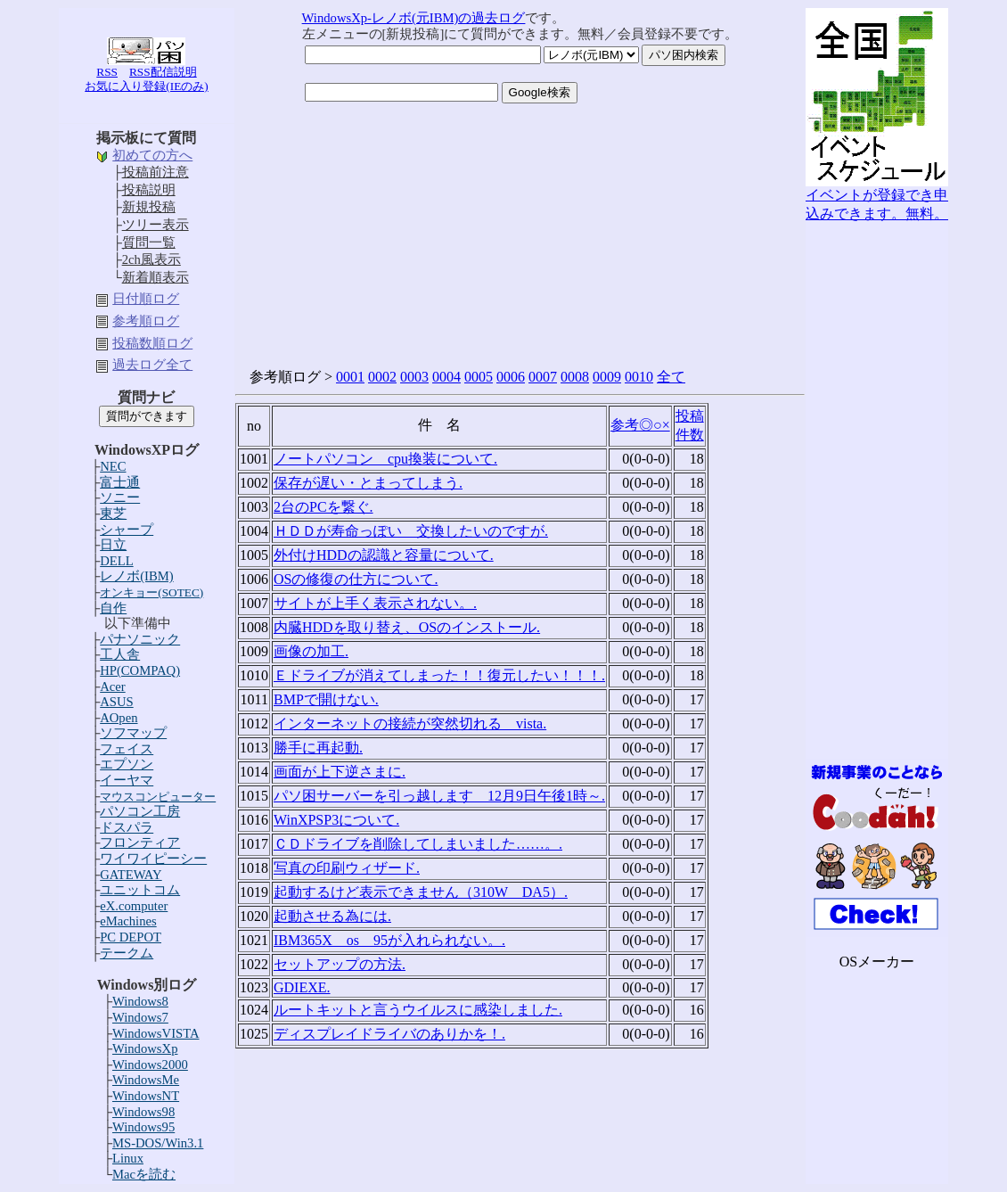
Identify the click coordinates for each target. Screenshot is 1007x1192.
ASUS (116, 702)
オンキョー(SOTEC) (151, 592)
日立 (113, 545)
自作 (113, 608)
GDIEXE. (302, 987)
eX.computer (134, 906)
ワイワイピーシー (153, 858)
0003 (414, 376)
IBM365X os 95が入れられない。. (389, 940)
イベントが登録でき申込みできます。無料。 (877, 197)
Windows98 (143, 1112)
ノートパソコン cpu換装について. (385, 458)
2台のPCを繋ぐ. (323, 506)
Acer (112, 686)
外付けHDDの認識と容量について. (384, 555)
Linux (127, 1158)
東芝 (113, 513)
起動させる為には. (332, 916)
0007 (542, 376)
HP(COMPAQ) (140, 670)
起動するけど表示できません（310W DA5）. (421, 892)
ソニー (120, 497)
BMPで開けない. (326, 699)
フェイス (126, 749)
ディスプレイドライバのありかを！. (389, 1033)
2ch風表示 (151, 259)
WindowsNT (145, 1096)
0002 (382, 376)
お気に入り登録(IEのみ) (146, 86)
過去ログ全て (152, 365)
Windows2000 (150, 1064)
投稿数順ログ (152, 343)
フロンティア (140, 842)
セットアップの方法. (339, 964)
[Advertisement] (877, 491)
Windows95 (143, 1127)
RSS (107, 71)
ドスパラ (126, 827)
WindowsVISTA (156, 1033)
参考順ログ (145, 321)
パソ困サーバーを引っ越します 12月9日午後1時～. (439, 795)
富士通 (120, 482)
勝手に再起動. (318, 747)
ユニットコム (140, 890)
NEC (113, 466)
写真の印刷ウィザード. (347, 868)
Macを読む (144, 1174)
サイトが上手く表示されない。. (375, 603)
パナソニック (140, 639)
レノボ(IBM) (136, 576)
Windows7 (140, 1017)
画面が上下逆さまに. (339, 771)
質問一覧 (149, 242)
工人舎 (120, 654)
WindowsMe (145, 1080)
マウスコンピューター (158, 796)
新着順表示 (155, 277)
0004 (446, 376)
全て (671, 376)
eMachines (128, 921)
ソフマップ (133, 733)
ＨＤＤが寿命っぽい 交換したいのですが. (411, 530)
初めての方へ (152, 155)
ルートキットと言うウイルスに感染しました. (418, 1009)
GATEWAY (130, 874)
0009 (607, 376)
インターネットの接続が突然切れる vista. (410, 723)
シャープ (126, 529)
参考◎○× (640, 424)
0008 (575, 376)
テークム (126, 953)
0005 (478, 376)
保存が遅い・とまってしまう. (368, 482)
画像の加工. (311, 651)
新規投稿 (149, 207)
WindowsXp (145, 1048)
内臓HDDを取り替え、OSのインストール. (407, 627)
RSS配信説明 (163, 71)
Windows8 (140, 1001)
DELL (116, 561)
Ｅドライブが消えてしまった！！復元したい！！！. (439, 675)
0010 (639, 376)
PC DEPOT (130, 937)
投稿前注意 (155, 172)
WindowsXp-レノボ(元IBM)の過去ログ (414, 18)
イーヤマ (126, 780)
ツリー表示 (155, 225)
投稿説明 (149, 190)
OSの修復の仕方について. (356, 579)
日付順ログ (145, 299)
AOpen (118, 718)
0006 (510, 376)
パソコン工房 (140, 811)
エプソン (126, 764)
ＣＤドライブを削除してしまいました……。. (418, 843)
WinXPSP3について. (336, 819)
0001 (350, 376)
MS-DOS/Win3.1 (157, 1143)
